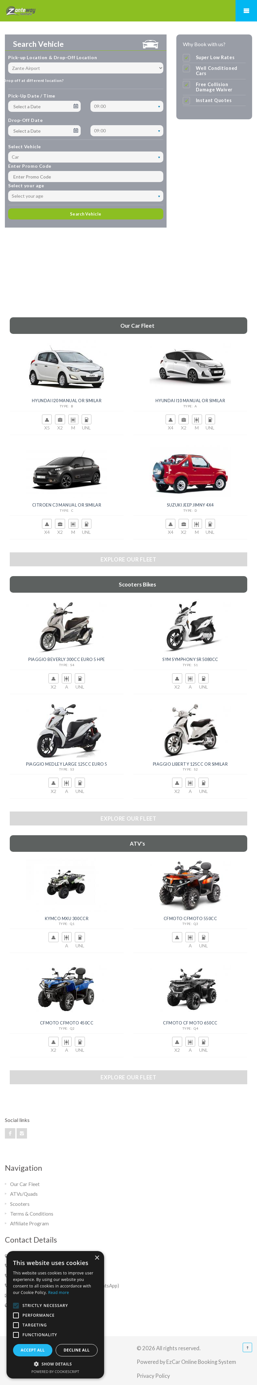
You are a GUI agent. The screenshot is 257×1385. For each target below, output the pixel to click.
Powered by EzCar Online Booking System (186, 1362)
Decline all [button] (77, 1350)
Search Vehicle (85, 214)
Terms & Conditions (31, 1214)
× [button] (96, 1258)
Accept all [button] (33, 1350)
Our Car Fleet (25, 1184)
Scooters (20, 1204)
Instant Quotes (214, 100)
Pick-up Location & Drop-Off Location (52, 57)
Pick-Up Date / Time (31, 96)
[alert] (55, 1314)
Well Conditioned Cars (216, 70)
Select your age (26, 185)
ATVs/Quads (24, 1194)
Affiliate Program (29, 1223)
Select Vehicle (24, 146)
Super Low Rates (215, 57)
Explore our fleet (128, 559)
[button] (55, 1364)
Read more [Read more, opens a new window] (58, 1292)
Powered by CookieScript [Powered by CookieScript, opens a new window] (55, 1371)
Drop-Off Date (25, 120)
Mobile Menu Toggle (246, 10)
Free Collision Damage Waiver (214, 87)
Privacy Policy (153, 1376)
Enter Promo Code (29, 166)
